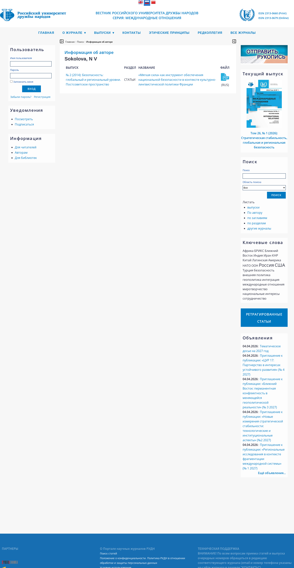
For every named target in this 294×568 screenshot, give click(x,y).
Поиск (246, 170)
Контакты (131, 32)
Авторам (21, 152)
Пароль (14, 70)
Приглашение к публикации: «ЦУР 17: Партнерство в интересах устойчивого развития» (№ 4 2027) (263, 364)
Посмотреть (24, 119)
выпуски (253, 207)
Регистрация (42, 97)
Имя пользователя (21, 58)
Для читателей (25, 147)
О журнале (72, 32)
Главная (46, 32)
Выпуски (102, 32)
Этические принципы (169, 32)
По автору (254, 213)
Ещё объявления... (272, 473)
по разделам (256, 223)
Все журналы (243, 32)
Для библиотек (26, 158)
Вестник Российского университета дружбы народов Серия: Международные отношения (147, 15)
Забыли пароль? (20, 97)
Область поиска (264, 185)
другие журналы (259, 228)
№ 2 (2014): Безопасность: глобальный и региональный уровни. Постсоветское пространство (93, 79)
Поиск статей (108, 553)
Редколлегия (210, 32)
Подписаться (24, 124)
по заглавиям (257, 218)
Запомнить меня (23, 81)
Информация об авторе (99, 41)
